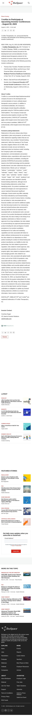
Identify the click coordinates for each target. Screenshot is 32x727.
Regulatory (5, 475)
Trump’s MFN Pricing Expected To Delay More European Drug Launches (11, 511)
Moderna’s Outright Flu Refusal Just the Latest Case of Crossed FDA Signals (10, 588)
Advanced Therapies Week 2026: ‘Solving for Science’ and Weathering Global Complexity (10, 613)
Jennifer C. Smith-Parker (6, 415)
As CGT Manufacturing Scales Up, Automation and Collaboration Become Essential (11, 412)
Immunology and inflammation (10, 572)
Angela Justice (4, 428)
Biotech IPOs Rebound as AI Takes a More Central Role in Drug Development (11, 521)
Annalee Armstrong (5, 440)
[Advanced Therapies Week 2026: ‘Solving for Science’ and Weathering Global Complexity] (27, 611)
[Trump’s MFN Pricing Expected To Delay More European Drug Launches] (27, 511)
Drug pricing (5, 508)
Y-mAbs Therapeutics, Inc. (11, 47)
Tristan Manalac (4, 524)
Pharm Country (5, 16)
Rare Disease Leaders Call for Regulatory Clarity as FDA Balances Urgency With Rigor (10, 500)
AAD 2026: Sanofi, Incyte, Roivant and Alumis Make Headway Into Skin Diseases (11, 576)
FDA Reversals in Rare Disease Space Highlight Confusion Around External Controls (10, 489)
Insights (3, 409)
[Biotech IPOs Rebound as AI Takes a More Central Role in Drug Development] (27, 521)
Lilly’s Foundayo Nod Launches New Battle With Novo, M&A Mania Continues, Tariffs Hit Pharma (11, 401)
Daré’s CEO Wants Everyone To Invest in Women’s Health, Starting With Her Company (11, 437)
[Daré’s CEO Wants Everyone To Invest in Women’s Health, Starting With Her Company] (27, 437)
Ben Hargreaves (4, 481)
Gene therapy (5, 597)
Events (5, 337)
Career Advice (5, 423)
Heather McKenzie (5, 404)
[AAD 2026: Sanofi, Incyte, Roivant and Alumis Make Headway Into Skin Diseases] (27, 574)
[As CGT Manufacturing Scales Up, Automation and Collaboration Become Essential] (27, 412)
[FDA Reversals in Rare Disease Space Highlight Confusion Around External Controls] (27, 489)
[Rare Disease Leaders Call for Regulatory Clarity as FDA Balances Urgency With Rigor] (27, 500)
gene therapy (5, 609)
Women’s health (6, 434)
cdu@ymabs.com (6, 318)
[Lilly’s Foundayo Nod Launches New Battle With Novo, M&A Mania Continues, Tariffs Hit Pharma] (27, 401)
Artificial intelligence (8, 518)
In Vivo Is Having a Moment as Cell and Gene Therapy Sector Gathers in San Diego (11, 600)
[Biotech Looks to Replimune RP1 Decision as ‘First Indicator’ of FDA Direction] (27, 478)
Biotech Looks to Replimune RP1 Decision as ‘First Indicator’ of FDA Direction (10, 478)
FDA (2, 486)
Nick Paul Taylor (4, 513)
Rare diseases (5, 497)
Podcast (4, 398)
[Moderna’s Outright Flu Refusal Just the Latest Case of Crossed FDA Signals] (27, 586)
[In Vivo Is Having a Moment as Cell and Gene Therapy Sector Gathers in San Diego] (27, 598)
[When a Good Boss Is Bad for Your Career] (27, 426)
